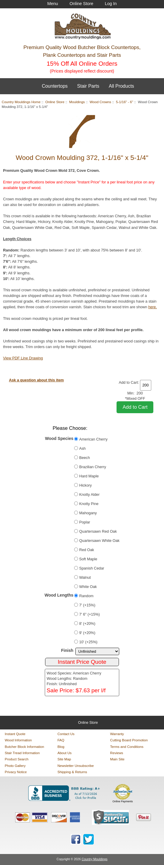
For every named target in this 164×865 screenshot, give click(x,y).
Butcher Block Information (24, 746)
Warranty (117, 734)
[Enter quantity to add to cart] (145, 385)
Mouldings (77, 102)
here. (152, 307)
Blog (61, 746)
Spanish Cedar (91, 568)
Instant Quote (15, 734)
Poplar (84, 522)
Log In (111, 3)
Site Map (64, 759)
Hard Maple (89, 476)
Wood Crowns (100, 102)
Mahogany (88, 513)
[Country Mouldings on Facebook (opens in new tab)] (76, 839)
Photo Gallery (15, 766)
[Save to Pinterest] (143, 817)
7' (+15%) (87, 605)
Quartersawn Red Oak (98, 531)
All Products (121, 86)
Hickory (85, 485)
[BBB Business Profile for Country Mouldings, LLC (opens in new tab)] (65, 793)
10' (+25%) (88, 642)
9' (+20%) (87, 632)
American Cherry (93, 439)
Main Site (117, 759)
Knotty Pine (88, 503)
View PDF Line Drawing (23, 358)
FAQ (61, 740)
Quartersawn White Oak (99, 540)
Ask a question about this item (36, 380)
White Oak (88, 586)
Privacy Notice (16, 772)
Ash (82, 448)
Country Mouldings (94, 859)
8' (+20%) (87, 623)
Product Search (16, 759)
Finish (67, 650)
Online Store (81, 3)
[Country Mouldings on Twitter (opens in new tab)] (88, 839)
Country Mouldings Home (21, 102)
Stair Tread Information (22, 753)
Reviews (116, 753)
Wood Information (18, 740)
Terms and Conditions (126, 746)
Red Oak (86, 550)
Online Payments (122, 801)
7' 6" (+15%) (89, 614)
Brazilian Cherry (92, 467)
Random (86, 596)
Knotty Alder (89, 494)
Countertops (55, 86)
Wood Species (59, 438)
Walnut (85, 577)
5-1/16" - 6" (124, 102)
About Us (65, 753)
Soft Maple (88, 559)
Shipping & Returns (72, 772)
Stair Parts (88, 86)
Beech (84, 457)
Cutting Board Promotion (129, 740)
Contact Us (66, 734)
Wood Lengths (58, 595)
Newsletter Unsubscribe (76, 766)
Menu (52, 3)
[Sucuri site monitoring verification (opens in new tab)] (110, 817)
